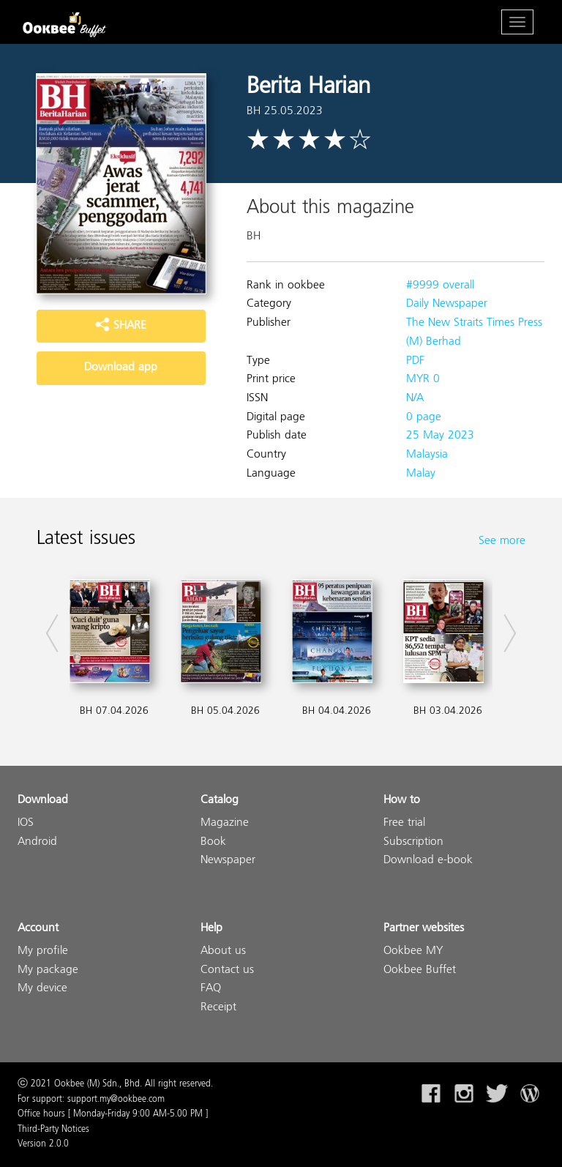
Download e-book (428, 860)
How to (401, 800)
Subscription (413, 842)
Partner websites (423, 929)
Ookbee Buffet (419, 970)
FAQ (211, 989)
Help (211, 929)
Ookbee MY (413, 951)
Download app (120, 367)
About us (223, 951)
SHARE (120, 325)
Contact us (227, 970)
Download (43, 800)
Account (38, 929)
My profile (43, 951)
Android (37, 842)
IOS (26, 823)
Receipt (218, 1008)
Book (213, 842)
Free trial (404, 823)
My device (42, 989)
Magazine (225, 823)
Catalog (220, 800)
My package (48, 970)
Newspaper (228, 860)
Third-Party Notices (53, 1129)
